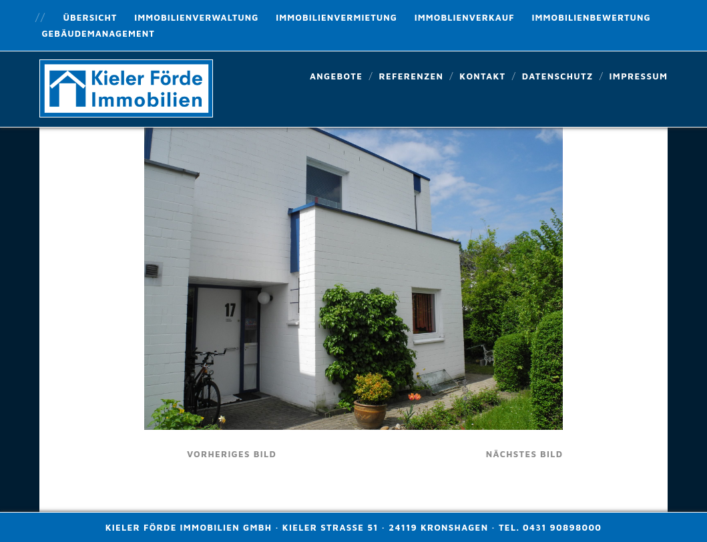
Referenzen (411, 76)
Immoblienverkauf (465, 17)
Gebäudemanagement (97, 33)
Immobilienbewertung (591, 17)
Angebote (336, 76)
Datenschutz (558, 76)
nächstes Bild (524, 454)
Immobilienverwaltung (196, 17)
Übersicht (90, 17)
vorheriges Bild (231, 454)
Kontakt (482, 76)
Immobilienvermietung (336, 17)
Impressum (639, 76)
